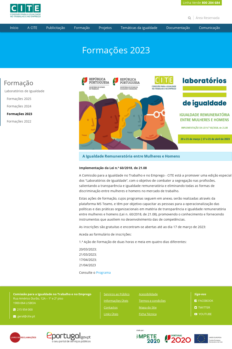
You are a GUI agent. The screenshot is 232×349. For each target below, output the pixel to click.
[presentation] (14, 28)
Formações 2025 (19, 99)
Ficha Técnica (148, 314)
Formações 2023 (19, 114)
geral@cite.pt (24, 316)
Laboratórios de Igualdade (24, 91)
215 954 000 (23, 309)
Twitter (202, 307)
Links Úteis (111, 314)
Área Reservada (208, 18)
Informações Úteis (116, 301)
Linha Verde (201, 2)
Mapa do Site (148, 307)
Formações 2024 (19, 106)
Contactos (111, 307)
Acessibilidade (148, 294)
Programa (103, 272)
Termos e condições (152, 301)
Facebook (203, 301)
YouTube (203, 314)
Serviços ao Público (117, 294)
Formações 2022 (19, 121)
